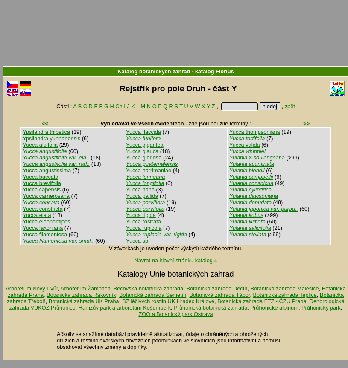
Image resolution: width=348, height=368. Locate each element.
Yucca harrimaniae (148, 170)
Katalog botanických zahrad (153, 71)
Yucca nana (140, 189)
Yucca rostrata (143, 221)
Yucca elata (37, 215)
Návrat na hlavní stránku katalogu (175, 260)
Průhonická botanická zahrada (210, 307)
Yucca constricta (42, 209)
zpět (290, 106)
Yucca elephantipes (46, 221)
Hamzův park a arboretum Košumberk (125, 307)
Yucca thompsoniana (254, 132)
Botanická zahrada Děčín (216, 288)
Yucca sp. (138, 241)
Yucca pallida (142, 196)
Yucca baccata (40, 177)
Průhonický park (321, 307)
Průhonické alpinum (274, 307)
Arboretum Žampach (86, 288)
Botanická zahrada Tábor (219, 295)
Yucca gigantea (145, 145)
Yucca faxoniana (43, 228)
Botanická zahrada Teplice (285, 295)
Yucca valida (244, 145)
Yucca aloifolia (40, 145)
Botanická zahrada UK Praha (84, 301)
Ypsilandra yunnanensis (51, 138)
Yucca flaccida (143, 132)
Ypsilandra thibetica (46, 132)
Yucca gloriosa (143, 157)
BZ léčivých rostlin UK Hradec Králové (168, 301)
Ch (118, 106)
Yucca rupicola (143, 228)
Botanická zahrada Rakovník (81, 295)
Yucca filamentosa (45, 234)
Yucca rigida (141, 215)
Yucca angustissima (47, 170)
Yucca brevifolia (42, 183)
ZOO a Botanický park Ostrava (175, 314)
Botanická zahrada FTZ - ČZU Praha (261, 301)
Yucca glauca (142, 151)
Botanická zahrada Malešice (284, 288)
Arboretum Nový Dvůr (32, 288)
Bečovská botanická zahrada (149, 288)
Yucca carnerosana (46, 196)
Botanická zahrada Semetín (152, 295)
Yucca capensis (42, 189)
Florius (225, 71)
